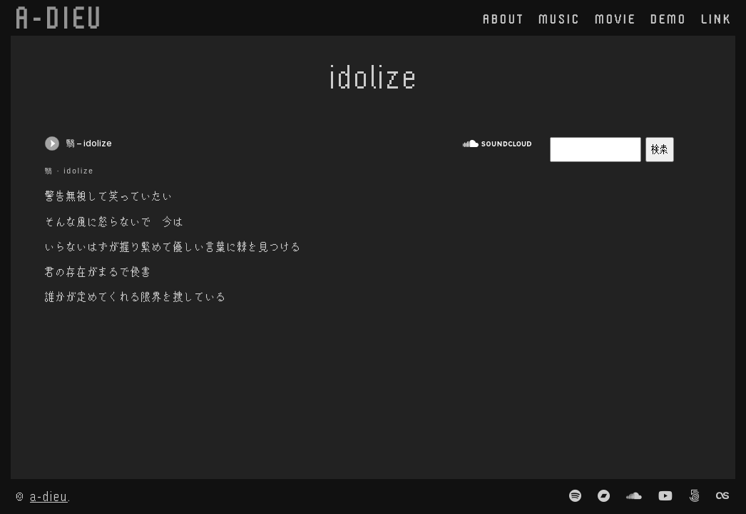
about (503, 18)
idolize (78, 171)
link (716, 18)
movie (615, 18)
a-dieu (49, 496)
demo (668, 18)
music (559, 18)
